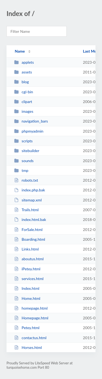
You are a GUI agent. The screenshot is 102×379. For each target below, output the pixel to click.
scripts (23, 141)
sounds (23, 160)
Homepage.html (31, 318)
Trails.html (26, 209)
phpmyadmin (28, 131)
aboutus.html (29, 258)
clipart (23, 101)
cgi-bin (23, 91)
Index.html (26, 288)
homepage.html (31, 308)
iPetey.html (27, 268)
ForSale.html (28, 229)
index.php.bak (29, 190)
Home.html (27, 298)
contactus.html (30, 337)
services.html (29, 278)
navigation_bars (31, 121)
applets (24, 62)
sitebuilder (26, 150)
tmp (21, 170)
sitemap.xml (28, 200)
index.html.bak (30, 219)
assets (23, 72)
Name (20, 51)
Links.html (26, 249)
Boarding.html (29, 239)
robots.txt (26, 180)
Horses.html (28, 347)
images (23, 111)
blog (21, 81)
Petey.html (26, 327)
